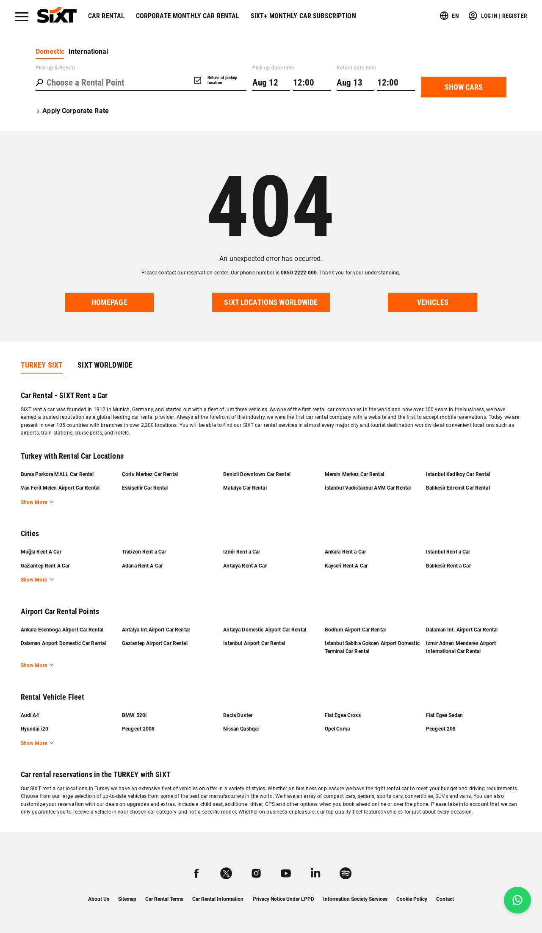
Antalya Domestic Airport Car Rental (264, 630)
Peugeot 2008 (138, 729)
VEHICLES (432, 302)
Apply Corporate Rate (72, 111)
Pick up (55, 68)
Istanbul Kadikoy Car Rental (458, 474)
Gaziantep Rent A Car (45, 566)
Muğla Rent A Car (41, 552)
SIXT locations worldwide (271, 302)
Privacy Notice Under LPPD (283, 899)
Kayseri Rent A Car (346, 566)
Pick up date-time (273, 68)
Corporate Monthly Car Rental (188, 16)
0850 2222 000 (299, 273)
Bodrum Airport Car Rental (355, 630)
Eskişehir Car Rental (145, 488)
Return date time (356, 68)
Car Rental (106, 16)
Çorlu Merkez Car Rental (150, 474)
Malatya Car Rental (244, 488)
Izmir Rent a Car (241, 552)
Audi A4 (30, 715)
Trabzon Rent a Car (144, 552)
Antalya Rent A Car (244, 566)
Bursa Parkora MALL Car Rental (57, 474)
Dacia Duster (237, 715)
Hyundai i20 (34, 729)
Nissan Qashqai (241, 729)
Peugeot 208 (441, 729)
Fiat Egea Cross (343, 715)
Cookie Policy (411, 899)
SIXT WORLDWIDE (105, 365)
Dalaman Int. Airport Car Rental (462, 630)
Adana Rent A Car (142, 566)
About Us (98, 899)
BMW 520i (134, 715)
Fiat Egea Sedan (444, 715)
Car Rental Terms (164, 899)
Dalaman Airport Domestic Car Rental (63, 643)
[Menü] (21, 16)
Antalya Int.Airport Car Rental (156, 630)
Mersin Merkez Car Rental (354, 474)
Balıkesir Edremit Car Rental (458, 488)
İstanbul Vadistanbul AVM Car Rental (368, 488)
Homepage (109, 302)
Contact (445, 899)
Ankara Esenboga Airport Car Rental (62, 630)
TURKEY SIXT (42, 365)
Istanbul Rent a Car (448, 552)
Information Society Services (355, 899)
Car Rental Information (217, 899)
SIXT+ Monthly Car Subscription (303, 16)
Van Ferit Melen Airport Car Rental (60, 488)
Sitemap (127, 899)
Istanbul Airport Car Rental (254, 643)
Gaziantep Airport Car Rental (155, 643)
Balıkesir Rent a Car (448, 566)
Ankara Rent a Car (345, 552)
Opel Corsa (337, 729)
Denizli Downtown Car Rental (256, 474)
